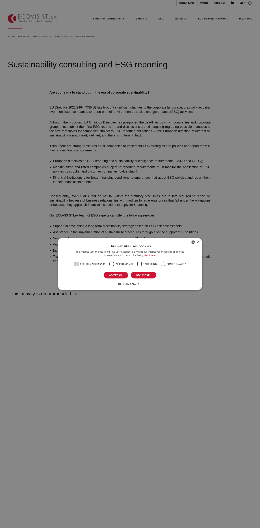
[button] (130, 284)
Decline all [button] (143, 275)
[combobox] (193, 242)
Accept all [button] (116, 275)
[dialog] (130, 264)
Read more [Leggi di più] (150, 255)
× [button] (198, 242)
